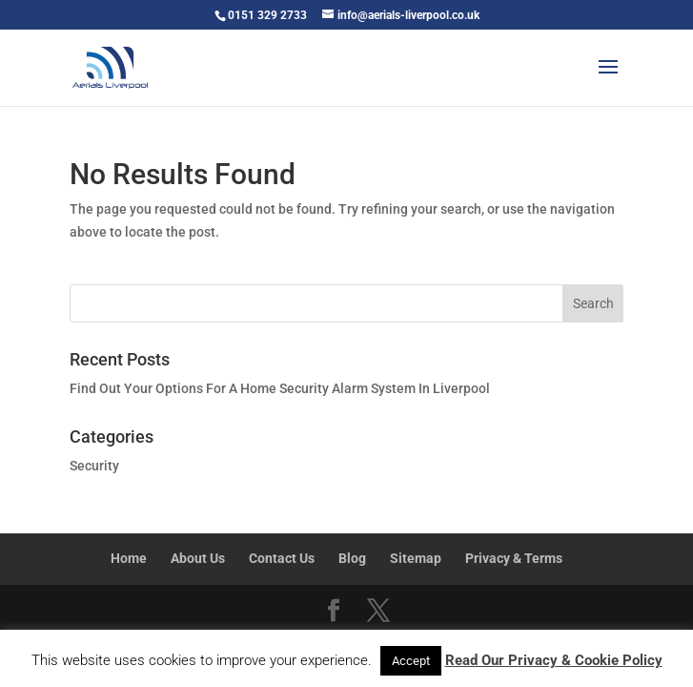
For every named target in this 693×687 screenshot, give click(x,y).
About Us (198, 558)
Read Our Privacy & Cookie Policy (553, 660)
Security (94, 465)
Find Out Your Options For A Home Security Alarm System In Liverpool (280, 388)
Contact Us (282, 558)
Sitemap (415, 558)
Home (129, 558)
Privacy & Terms (513, 558)
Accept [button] (411, 661)
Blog (352, 558)
